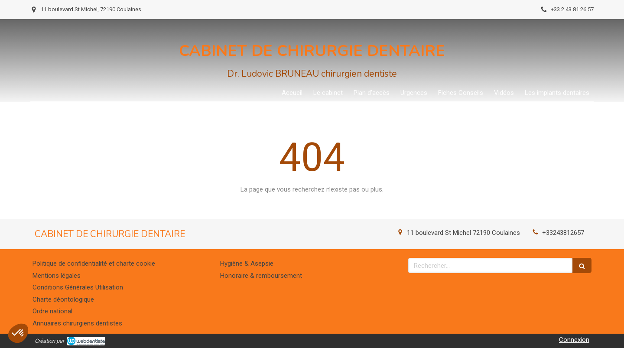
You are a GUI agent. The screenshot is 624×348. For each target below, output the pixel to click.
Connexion (574, 340)
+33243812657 (563, 233)
